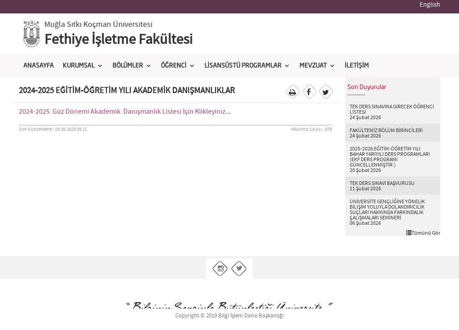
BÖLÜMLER (128, 66)
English (430, 4)
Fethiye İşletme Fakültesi (118, 39)
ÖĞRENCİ (173, 66)
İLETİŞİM (357, 66)
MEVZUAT (313, 66)
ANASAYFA (38, 66)
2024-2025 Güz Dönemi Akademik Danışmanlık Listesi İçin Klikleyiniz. (123, 111)
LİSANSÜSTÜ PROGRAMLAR (242, 66)
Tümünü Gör (423, 233)
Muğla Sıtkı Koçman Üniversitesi (98, 24)
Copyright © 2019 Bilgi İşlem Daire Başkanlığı (229, 316)
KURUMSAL (79, 66)
